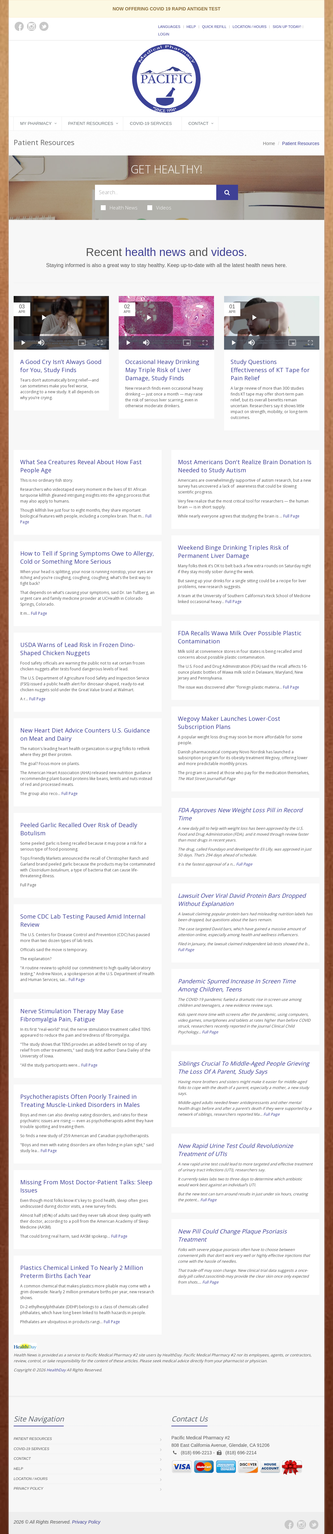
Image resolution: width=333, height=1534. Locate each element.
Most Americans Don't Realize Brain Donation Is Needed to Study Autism (245, 466)
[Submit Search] (227, 192)
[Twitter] (313, 1524)
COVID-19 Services (151, 123)
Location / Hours (249, 27)
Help (191, 27)
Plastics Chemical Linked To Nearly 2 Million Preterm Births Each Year (81, 1272)
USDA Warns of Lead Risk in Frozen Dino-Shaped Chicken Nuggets (77, 649)
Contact (198, 123)
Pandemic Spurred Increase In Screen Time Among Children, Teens (237, 985)
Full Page (39, 613)
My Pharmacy (36, 123)
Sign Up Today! (287, 27)
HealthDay (56, 1370)
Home (269, 143)
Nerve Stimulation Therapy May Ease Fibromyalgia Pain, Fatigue (72, 1015)
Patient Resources (90, 123)
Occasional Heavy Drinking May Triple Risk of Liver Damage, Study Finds (162, 370)
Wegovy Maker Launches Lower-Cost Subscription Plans (229, 723)
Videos (159, 207)
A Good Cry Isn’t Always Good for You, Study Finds (60, 366)
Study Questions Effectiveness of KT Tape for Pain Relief (270, 370)
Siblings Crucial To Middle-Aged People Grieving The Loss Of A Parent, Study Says (243, 1067)
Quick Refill (214, 27)
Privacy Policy (28, 1488)
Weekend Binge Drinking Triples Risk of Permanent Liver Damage (233, 551)
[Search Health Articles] (155, 192)
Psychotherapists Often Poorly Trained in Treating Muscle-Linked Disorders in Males (80, 1101)
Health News (119, 207)
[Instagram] (301, 1524)
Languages (169, 27)
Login (163, 34)
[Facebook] (289, 1524)
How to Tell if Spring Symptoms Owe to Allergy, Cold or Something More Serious (87, 557)
